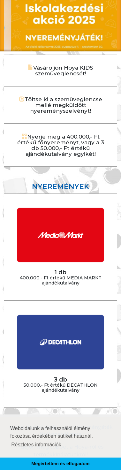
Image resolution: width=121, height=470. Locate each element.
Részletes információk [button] (36, 444)
